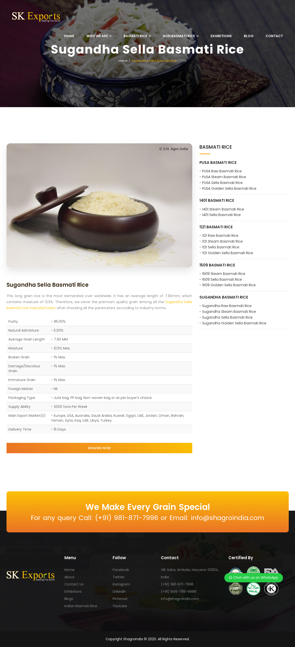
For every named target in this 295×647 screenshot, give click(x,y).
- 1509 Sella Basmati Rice (220, 279)
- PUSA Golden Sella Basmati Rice (227, 188)
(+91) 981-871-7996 (177, 584)
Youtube (120, 606)
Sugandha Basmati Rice (223, 297)
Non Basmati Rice (179, 36)
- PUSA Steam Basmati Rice (222, 176)
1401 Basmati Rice (216, 200)
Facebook (121, 569)
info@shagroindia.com (180, 598)
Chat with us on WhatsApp (253, 577)
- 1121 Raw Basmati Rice (218, 235)
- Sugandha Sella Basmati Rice (226, 317)
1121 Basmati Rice (216, 227)
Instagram (121, 584)
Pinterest (120, 598)
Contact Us (73, 584)
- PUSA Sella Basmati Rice (221, 182)
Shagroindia (133, 639)
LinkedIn (119, 591)
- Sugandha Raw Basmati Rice (225, 305)
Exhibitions (221, 36)
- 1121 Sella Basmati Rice (219, 247)
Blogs (68, 598)
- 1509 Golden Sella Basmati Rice (227, 285)
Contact (274, 36)
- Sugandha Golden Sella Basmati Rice (232, 323)
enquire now (99, 448)
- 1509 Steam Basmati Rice (222, 273)
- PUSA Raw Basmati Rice (220, 171)
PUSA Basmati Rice (218, 162)
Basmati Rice (135, 36)
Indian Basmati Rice (80, 606)
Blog (249, 36)
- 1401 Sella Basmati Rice (220, 214)
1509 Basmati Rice (217, 265)
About (69, 577)
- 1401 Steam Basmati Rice (221, 209)
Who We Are (97, 36)
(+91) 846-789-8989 (178, 591)
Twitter (118, 577)
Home (69, 36)
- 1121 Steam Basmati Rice (221, 241)
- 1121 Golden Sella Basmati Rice (226, 252)
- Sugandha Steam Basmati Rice (227, 311)
